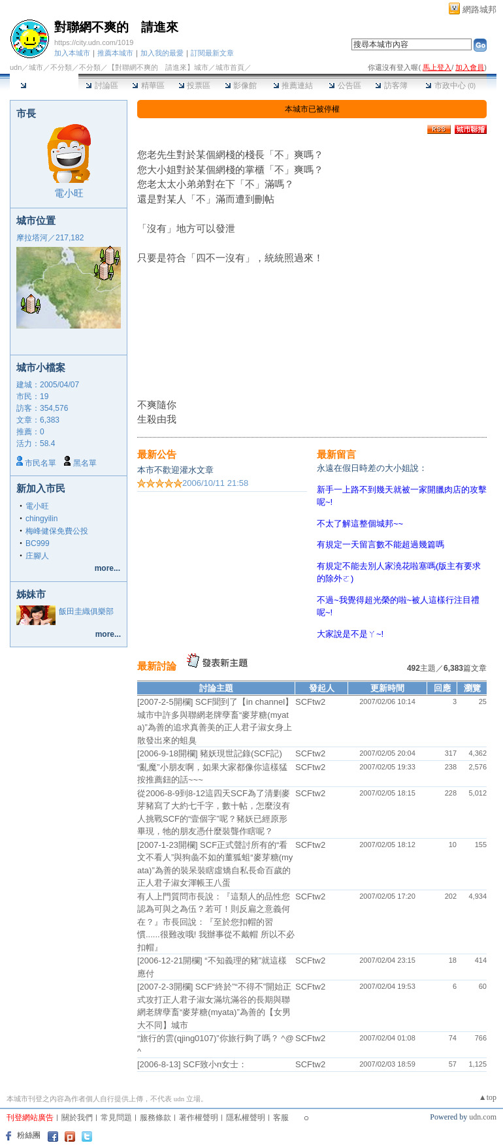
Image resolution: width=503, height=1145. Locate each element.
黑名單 (85, 463)
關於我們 (77, 1117)
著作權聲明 (198, 1117)
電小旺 (69, 193)
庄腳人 (37, 555)
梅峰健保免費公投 (56, 531)
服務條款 (155, 1117)
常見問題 (116, 1117)
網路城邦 (479, 9)
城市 (36, 67)
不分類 (61, 67)
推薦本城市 (115, 53)
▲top (487, 1097)
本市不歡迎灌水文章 (175, 470)
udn (16, 67)
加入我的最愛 (162, 53)
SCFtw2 (310, 702)
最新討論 (156, 665)
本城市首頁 (44, 85)
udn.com (482, 1116)
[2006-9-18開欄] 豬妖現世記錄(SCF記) (209, 753)
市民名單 (40, 463)
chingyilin (41, 518)
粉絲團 (29, 1135)
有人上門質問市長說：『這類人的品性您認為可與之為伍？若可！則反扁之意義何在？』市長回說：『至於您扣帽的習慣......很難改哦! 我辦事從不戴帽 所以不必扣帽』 (216, 922)
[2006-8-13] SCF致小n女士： (192, 1064)
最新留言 (336, 454)
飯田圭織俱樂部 (86, 611)
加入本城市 (72, 53)
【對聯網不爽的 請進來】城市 (158, 67)
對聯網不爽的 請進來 (116, 27)
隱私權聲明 (245, 1117)
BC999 (37, 543)
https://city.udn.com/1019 (93, 42)
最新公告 (156, 454)
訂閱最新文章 (212, 53)
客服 (281, 1117)
